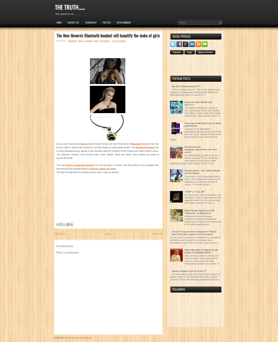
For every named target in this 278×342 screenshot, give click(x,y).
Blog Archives (205, 52)
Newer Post (60, 234)
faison (81, 41)
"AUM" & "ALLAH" (195, 191)
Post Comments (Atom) (80, 337)
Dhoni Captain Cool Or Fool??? (189, 271)
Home (59, 22)
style (96, 41)
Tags (189, 52)
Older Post (157, 234)
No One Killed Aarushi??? (186, 86)
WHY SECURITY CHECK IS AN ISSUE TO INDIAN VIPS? (201, 251)
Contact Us (73, 22)
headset (89, 41)
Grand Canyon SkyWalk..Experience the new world (201, 150)
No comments (119, 41)
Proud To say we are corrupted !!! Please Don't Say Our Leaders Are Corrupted (194, 233)
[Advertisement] (107, 51)
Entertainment (124, 22)
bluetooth (72, 41)
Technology (91, 22)
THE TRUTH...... (70, 7)
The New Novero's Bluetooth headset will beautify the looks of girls (108, 35)
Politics (107, 22)
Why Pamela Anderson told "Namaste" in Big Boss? (199, 212)
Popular (177, 52)
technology (104, 41)
